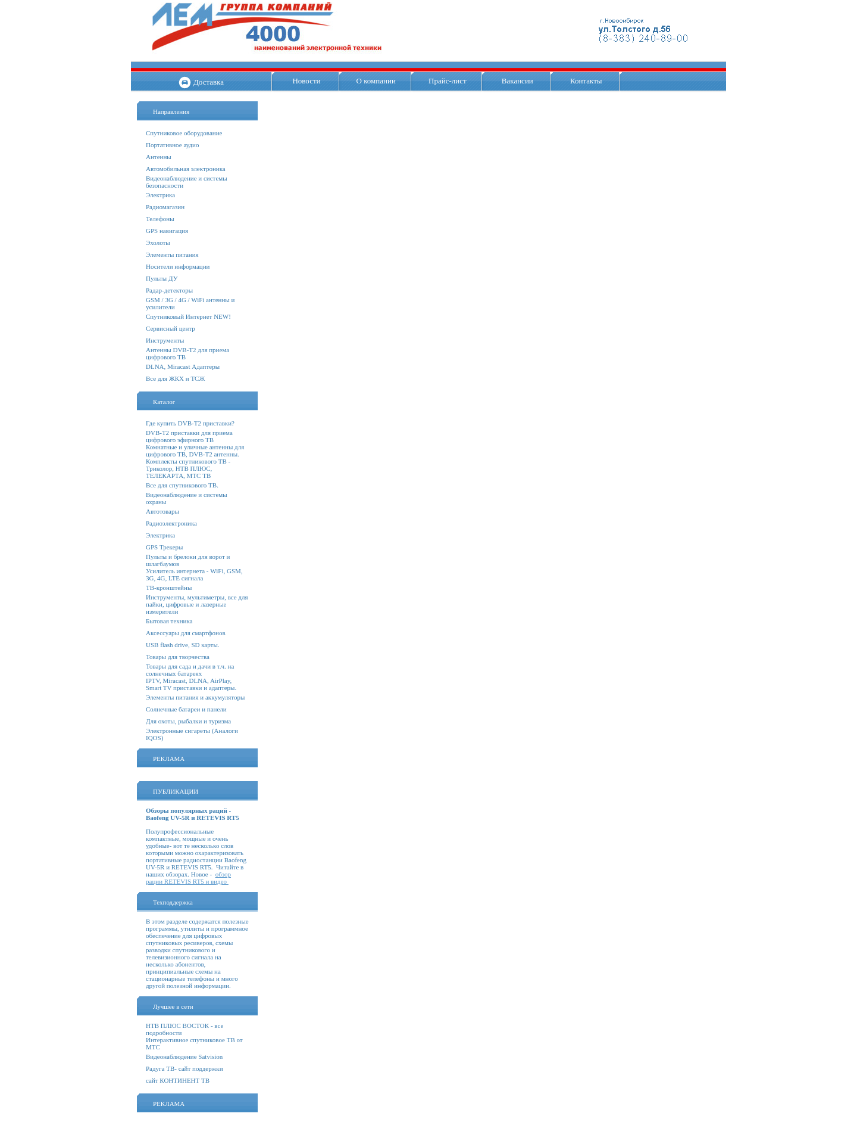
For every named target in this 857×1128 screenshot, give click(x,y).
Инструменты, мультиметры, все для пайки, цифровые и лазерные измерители (197, 604)
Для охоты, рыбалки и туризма (188, 721)
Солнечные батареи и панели (186, 709)
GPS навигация (167, 230)
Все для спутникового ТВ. (182, 485)
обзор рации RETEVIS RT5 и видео (188, 878)
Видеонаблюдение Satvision (184, 1056)
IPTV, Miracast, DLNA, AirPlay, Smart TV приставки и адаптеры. (191, 684)
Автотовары (162, 511)
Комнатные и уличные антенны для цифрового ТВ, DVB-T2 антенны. (195, 450)
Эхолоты (158, 242)
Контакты (586, 80)
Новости (306, 80)
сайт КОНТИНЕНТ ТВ (177, 1080)
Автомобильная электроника (186, 168)
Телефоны (160, 218)
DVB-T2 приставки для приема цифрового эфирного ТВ (189, 436)
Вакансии (517, 80)
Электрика (160, 194)
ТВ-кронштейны (169, 587)
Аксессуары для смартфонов (186, 632)
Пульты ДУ (161, 278)
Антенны (158, 156)
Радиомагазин (165, 206)
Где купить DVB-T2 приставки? (190, 423)
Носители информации (177, 266)
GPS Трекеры (164, 547)
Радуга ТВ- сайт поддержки (184, 1068)
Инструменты (165, 340)
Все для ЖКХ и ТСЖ (175, 378)
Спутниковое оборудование (184, 132)
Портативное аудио (172, 144)
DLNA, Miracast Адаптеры (183, 366)
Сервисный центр (170, 328)
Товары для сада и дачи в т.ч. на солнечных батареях (190, 670)
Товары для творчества (177, 656)
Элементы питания (172, 254)
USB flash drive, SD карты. (183, 644)
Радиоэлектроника (171, 523)
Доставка (208, 81)
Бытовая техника (169, 620)
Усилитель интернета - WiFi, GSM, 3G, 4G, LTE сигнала (194, 574)
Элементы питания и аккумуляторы (195, 697)
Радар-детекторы (169, 290)
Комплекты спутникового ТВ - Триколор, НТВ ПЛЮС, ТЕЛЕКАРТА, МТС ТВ (188, 468)
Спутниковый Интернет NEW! (188, 316)
